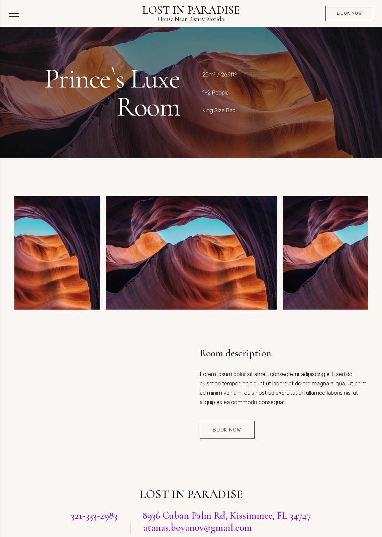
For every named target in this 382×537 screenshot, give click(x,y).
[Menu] (13, 13)
